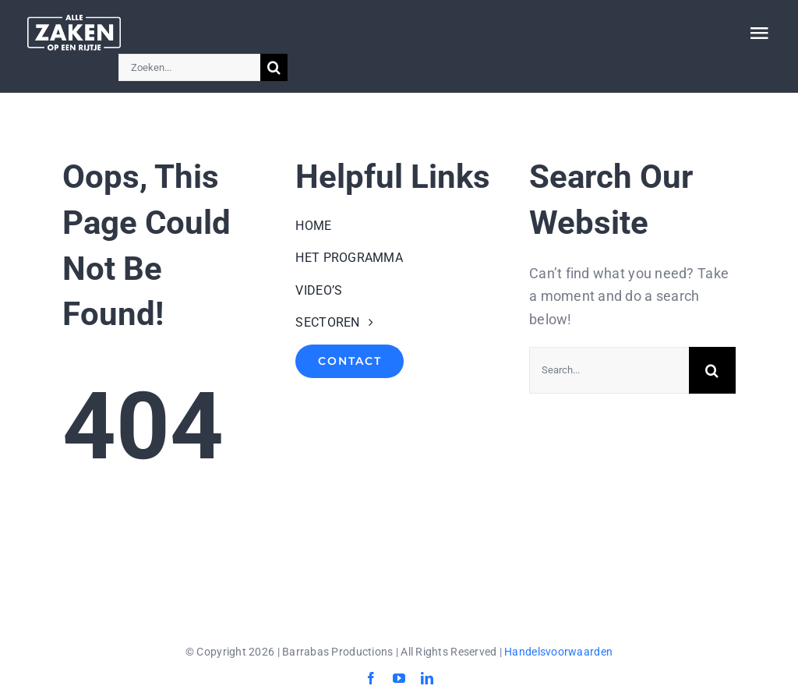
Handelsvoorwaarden (558, 651)
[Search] (274, 67)
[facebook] (371, 678)
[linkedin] (427, 678)
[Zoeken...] (189, 67)
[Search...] (609, 370)
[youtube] (399, 678)
